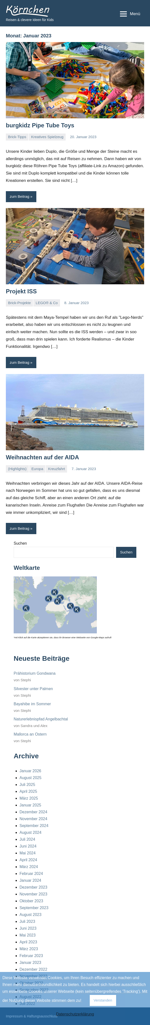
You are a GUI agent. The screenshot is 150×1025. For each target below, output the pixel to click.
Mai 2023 (28, 935)
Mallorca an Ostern (30, 734)
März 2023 (29, 949)
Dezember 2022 (33, 969)
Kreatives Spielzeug (47, 137)
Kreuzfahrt (56, 469)
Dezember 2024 (33, 812)
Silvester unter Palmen (33, 689)
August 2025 (30, 778)
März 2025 (29, 798)
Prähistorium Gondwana (35, 673)
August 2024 (30, 832)
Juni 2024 (28, 846)
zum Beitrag (19, 196)
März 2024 (29, 867)
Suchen (20, 543)
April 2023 (28, 942)
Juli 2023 (27, 921)
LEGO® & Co (47, 303)
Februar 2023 (31, 956)
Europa (37, 469)
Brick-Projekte (19, 303)
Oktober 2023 (31, 901)
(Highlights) (17, 469)
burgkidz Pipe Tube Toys (40, 125)
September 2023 (34, 908)
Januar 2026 (30, 771)
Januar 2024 (30, 880)
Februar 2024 (31, 873)
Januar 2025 (30, 805)
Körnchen (19, 9)
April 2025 (28, 791)
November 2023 (33, 894)
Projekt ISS (21, 291)
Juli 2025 (27, 785)
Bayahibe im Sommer (32, 704)
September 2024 (34, 826)
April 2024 (28, 860)
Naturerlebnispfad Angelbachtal (41, 719)
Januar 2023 (30, 962)
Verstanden (103, 1000)
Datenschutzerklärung (75, 1014)
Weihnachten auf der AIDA (42, 457)
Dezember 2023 (33, 887)
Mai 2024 (28, 853)
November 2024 (33, 819)
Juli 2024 (27, 839)
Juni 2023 (28, 928)
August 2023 (30, 915)
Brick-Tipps (17, 137)
